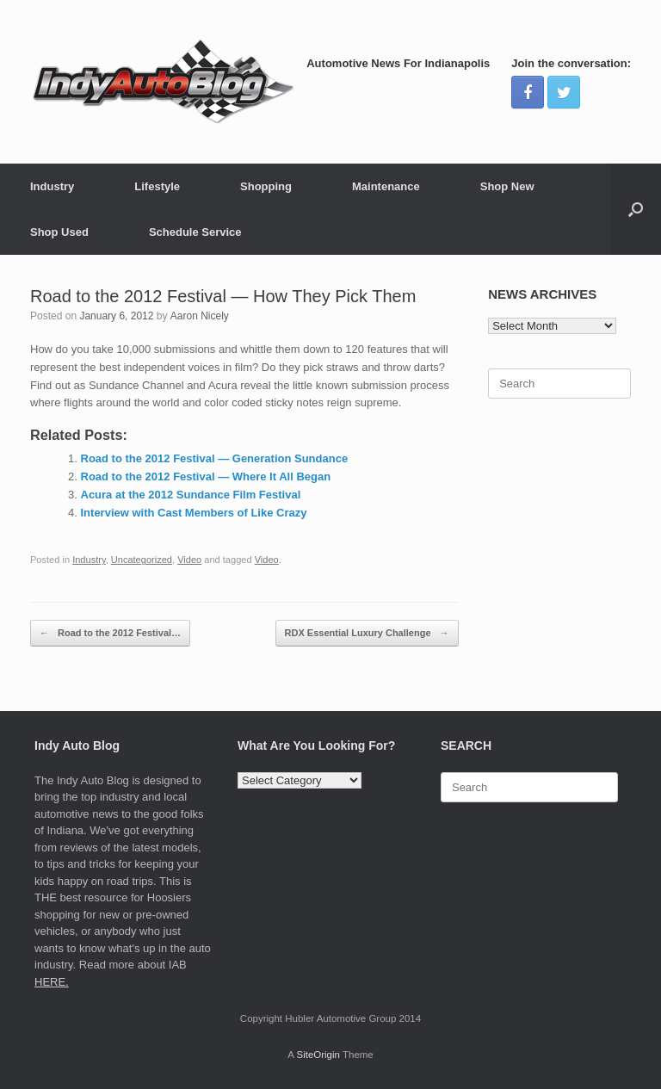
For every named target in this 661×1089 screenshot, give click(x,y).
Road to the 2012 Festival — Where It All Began (206, 476)
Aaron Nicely (199, 316)
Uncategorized (141, 559)
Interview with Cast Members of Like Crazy (194, 512)
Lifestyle (157, 186)
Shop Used (59, 232)
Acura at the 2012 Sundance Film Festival (191, 494)
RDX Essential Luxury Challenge (367, 633)
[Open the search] (635, 209)
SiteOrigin (318, 1054)
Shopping (266, 186)
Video (189, 559)
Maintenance (386, 186)
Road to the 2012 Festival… (110, 633)
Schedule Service (195, 232)
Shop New (507, 186)
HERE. (51, 981)
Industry (52, 186)
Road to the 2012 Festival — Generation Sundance (215, 458)
